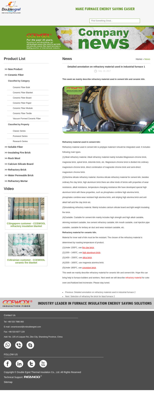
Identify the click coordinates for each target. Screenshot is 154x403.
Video (9, 189)
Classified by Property (18, 124)
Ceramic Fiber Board (22, 98)
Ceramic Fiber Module (23, 108)
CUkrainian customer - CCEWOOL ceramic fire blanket (26, 261)
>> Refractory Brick (15, 169)
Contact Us (9, 315)
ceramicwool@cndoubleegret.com (26, 327)
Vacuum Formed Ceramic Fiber (27, 118)
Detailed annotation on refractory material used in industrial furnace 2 (104, 292)
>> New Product (13, 69)
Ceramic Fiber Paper (22, 103)
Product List (14, 59)
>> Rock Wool (12, 158)
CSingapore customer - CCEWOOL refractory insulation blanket (26, 224)
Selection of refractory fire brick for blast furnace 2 (92, 296)
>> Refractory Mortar (16, 181)
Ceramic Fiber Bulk (21, 87)
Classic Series (19, 131)
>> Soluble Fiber (14, 147)
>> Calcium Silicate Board (19, 164)
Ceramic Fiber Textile (22, 113)
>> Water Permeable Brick (19, 175)
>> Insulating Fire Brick (18, 152)
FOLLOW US (11, 354)
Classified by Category (19, 81)
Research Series (20, 141)
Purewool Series (20, 136)
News (67, 59)
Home (139, 59)
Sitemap (8, 382)
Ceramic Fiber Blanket (23, 92)
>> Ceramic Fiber (14, 75)
